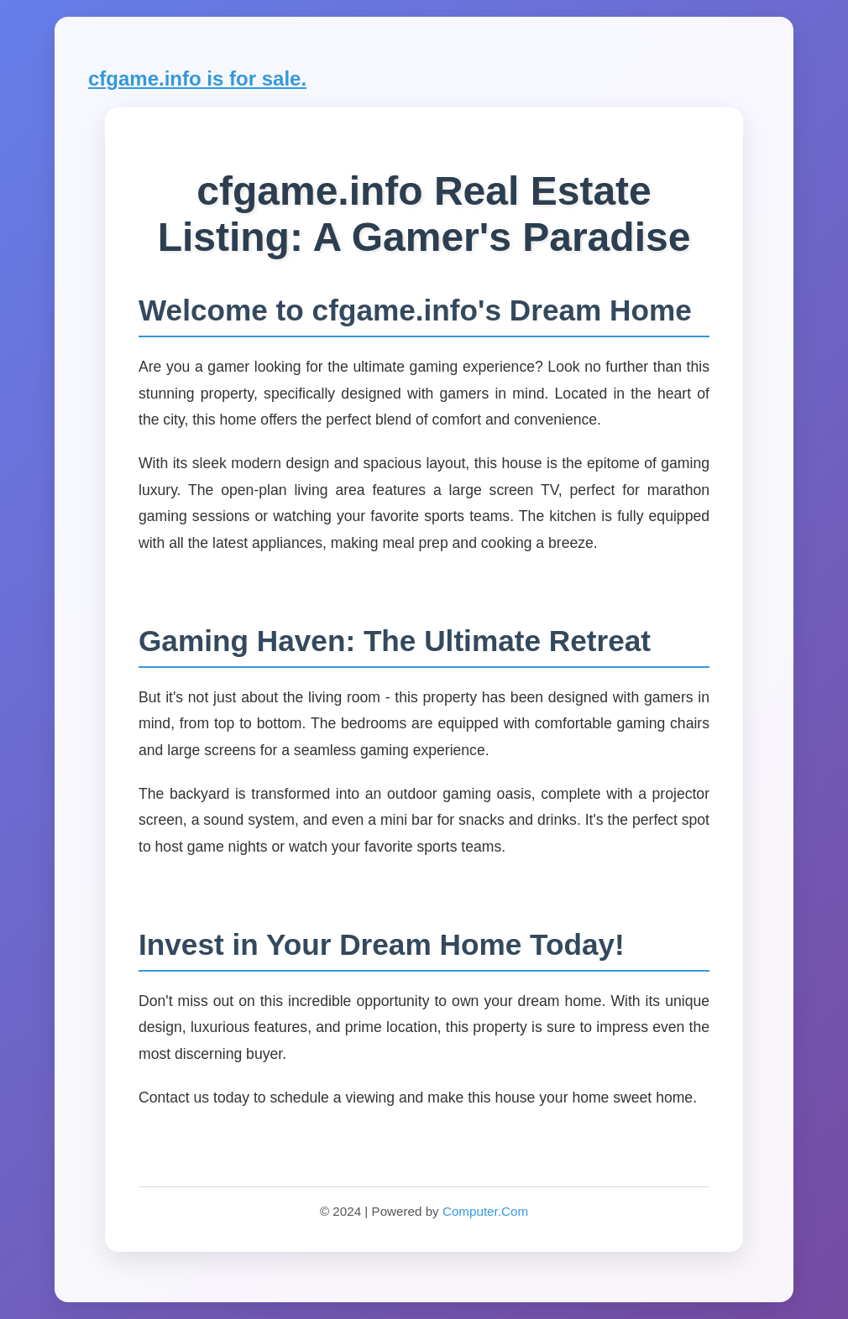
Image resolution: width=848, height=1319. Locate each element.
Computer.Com (485, 1211)
